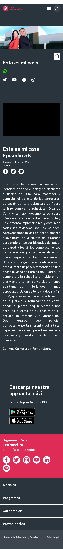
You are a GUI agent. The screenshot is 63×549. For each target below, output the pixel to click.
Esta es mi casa (20, 63)
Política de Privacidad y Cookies (21, 537)
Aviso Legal (53, 537)
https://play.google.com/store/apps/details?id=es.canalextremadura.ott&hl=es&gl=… (22, 412)
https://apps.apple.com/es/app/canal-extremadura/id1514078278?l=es (21, 420)
